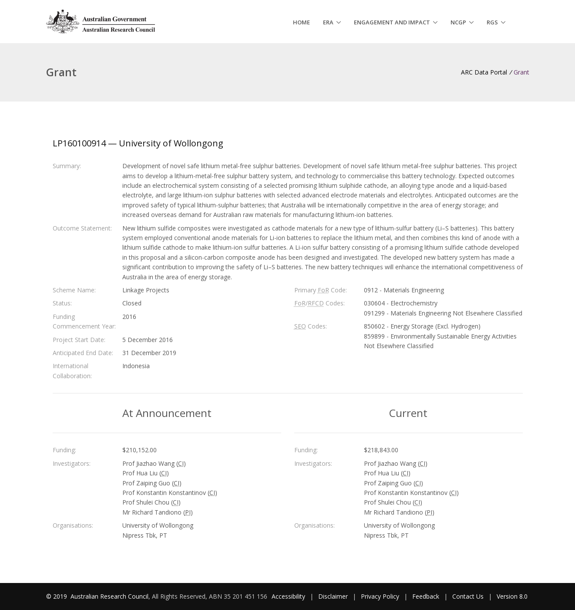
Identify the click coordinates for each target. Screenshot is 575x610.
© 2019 (57, 596)
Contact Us (468, 596)
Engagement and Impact (392, 22)
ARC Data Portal (484, 72)
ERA (328, 22)
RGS (492, 22)
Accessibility (288, 596)
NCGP (458, 22)
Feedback (425, 596)
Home (301, 22)
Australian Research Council (109, 596)
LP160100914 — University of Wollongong (138, 143)
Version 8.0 (512, 596)
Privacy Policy (380, 596)
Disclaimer (333, 596)
